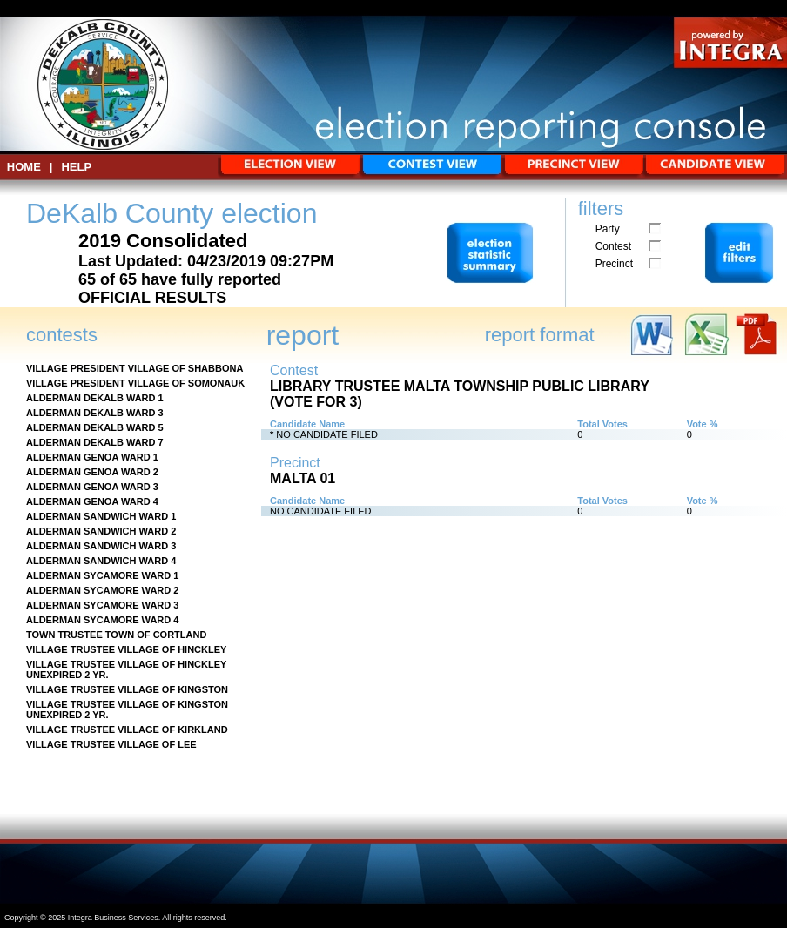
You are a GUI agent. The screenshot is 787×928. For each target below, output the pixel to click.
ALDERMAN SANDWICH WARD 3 (101, 546)
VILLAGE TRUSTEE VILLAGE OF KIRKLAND (127, 729)
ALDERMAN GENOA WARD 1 (92, 457)
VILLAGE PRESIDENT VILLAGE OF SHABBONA (134, 368)
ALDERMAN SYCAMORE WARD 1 (102, 575)
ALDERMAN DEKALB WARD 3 (95, 412)
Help (76, 166)
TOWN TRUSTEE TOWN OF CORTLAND (116, 634)
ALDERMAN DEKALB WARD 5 (95, 427)
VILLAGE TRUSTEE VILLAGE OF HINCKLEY (126, 649)
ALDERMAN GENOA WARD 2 (92, 472)
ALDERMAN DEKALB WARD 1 (95, 398)
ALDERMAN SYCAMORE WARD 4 (102, 620)
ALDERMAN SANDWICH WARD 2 (101, 531)
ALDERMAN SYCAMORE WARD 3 (102, 605)
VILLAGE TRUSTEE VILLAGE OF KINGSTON (127, 689)
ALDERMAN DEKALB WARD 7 (95, 442)
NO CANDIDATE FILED (327, 434)
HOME (24, 166)
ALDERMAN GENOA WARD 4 (92, 501)
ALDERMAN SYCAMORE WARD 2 (102, 590)
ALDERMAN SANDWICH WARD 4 (101, 560)
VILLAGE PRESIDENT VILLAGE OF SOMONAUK (135, 383)
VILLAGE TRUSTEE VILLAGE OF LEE (111, 744)
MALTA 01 (302, 478)
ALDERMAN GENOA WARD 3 (92, 486)
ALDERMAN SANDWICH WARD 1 (101, 516)
